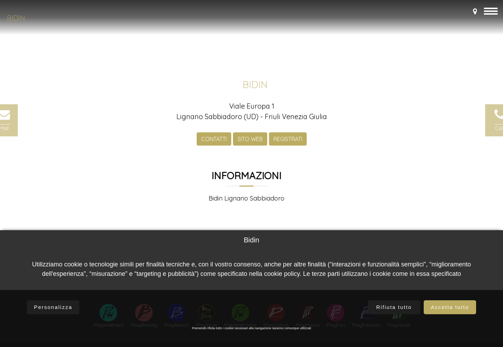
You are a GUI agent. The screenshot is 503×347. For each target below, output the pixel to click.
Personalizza (53, 307)
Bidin (16, 18)
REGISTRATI (288, 144)
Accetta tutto (450, 307)
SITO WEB (250, 144)
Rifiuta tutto (394, 307)
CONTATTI (214, 144)
